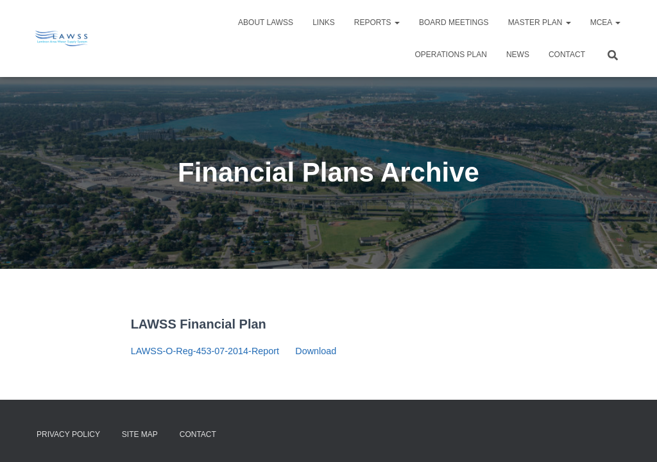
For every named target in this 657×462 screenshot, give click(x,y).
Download (315, 351)
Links (323, 22)
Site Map (140, 434)
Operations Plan (450, 54)
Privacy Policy (68, 434)
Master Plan (539, 22)
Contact (567, 54)
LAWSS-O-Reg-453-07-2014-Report (205, 351)
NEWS (517, 54)
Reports (377, 22)
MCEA (605, 22)
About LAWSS (265, 22)
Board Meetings (454, 22)
